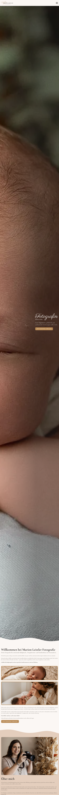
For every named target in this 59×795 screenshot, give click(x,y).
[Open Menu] (57, 3)
